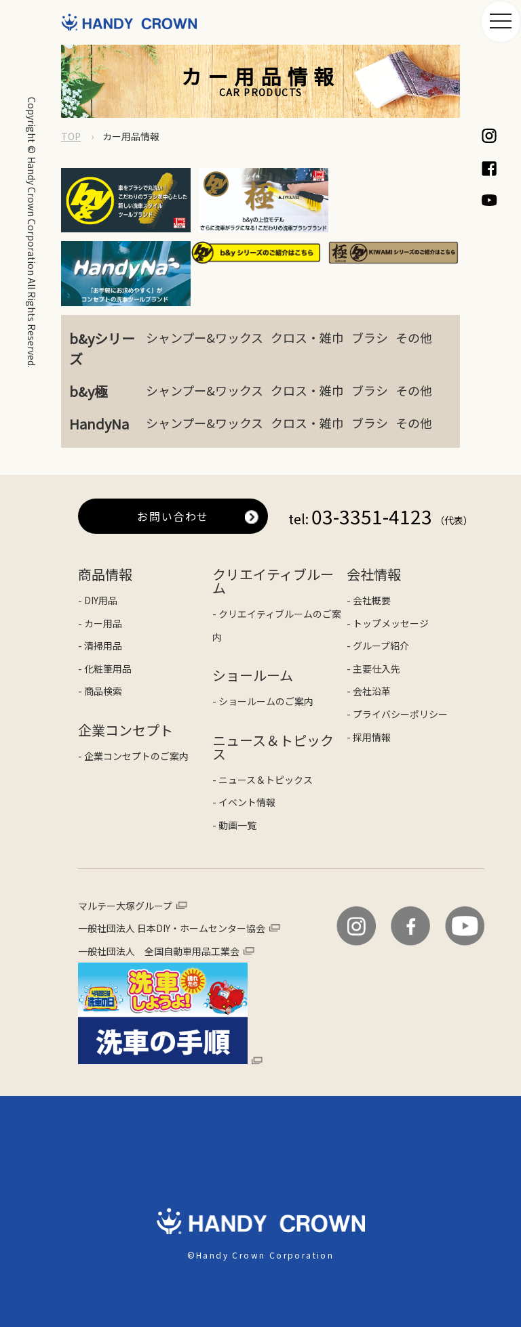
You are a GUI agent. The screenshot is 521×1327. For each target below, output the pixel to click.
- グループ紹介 (378, 601)
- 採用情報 (369, 693)
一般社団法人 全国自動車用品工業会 (158, 907)
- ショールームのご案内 (262, 657)
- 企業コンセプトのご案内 (133, 712)
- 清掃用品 (100, 601)
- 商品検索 (100, 647)
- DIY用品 (97, 556)
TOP (71, 136)
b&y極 (88, 347)
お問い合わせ (173, 472)
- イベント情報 (243, 758)
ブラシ (369, 293)
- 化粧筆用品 (105, 624)
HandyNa (99, 379)
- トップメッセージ (388, 579)
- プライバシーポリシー (397, 670)
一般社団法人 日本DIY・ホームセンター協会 (171, 884)
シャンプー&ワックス (204, 293)
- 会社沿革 (369, 647)
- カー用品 (100, 579)
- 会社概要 (369, 556)
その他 (413, 293)
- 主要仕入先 (373, 624)
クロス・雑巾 (307, 293)
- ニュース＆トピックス (262, 735)
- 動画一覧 (234, 781)
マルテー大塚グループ (125, 861)
